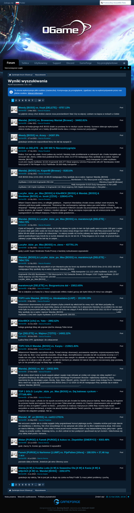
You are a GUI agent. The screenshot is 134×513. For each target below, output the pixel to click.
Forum (11, 62)
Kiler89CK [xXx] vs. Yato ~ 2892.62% (38, 321)
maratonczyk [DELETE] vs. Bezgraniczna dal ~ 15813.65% (50, 285)
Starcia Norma (43, 443)
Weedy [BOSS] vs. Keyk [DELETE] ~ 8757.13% (44, 107)
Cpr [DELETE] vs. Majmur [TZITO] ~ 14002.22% (44, 333)
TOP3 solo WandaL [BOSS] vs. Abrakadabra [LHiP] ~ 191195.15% (54, 298)
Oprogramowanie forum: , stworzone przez (67, 508)
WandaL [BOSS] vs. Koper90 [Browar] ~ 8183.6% (45, 170)
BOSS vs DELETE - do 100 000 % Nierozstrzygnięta (47, 148)
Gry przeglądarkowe (107, 63)
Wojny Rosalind (44, 151)
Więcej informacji (35, 93)
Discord (70, 63)
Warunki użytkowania (27, 497)
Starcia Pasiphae (45, 420)
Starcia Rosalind (44, 111)
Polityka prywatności (47, 497)
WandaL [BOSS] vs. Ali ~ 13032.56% (38, 368)
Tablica (25, 63)
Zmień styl (99, 497)
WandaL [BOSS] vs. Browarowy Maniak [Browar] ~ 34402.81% (52, 120)
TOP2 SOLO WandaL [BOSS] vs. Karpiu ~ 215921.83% (48, 346)
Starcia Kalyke (42, 474)
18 (39, 100)
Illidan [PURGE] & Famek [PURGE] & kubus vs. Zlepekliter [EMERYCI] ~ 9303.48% (63, 439)
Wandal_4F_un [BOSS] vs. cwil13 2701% (40, 417)
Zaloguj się (8, 3)
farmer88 (22, 110)
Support (57, 63)
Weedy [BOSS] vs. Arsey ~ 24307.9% (38, 135)
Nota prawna (10, 497)
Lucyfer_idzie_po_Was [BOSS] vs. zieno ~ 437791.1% (48, 244)
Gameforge (86, 63)
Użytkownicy (40, 63)
